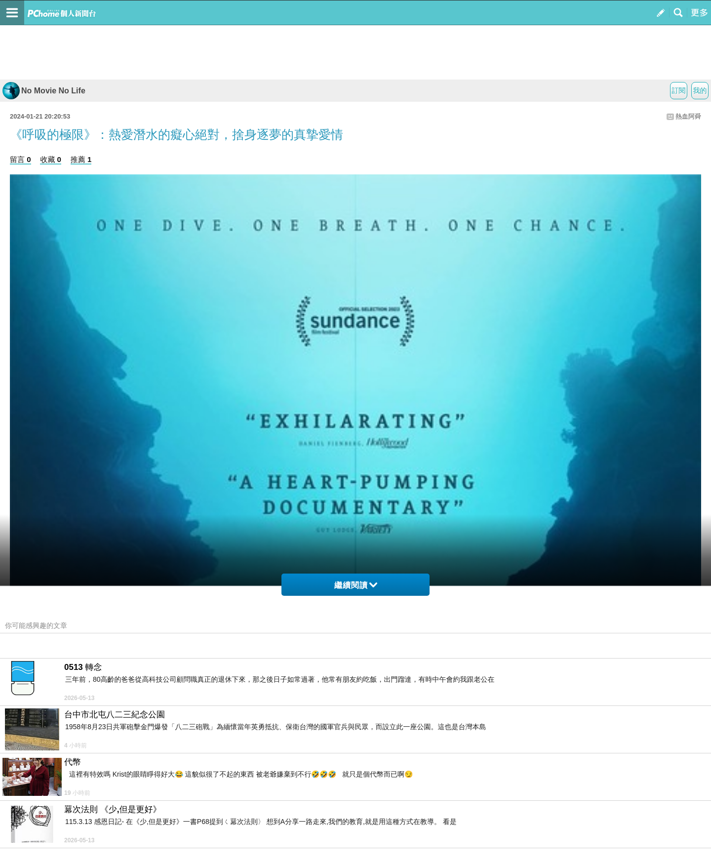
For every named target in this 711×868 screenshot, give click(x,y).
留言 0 (20, 159)
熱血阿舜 (688, 116)
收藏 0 (50, 159)
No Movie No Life (43, 90)
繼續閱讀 (355, 585)
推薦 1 (81, 159)
